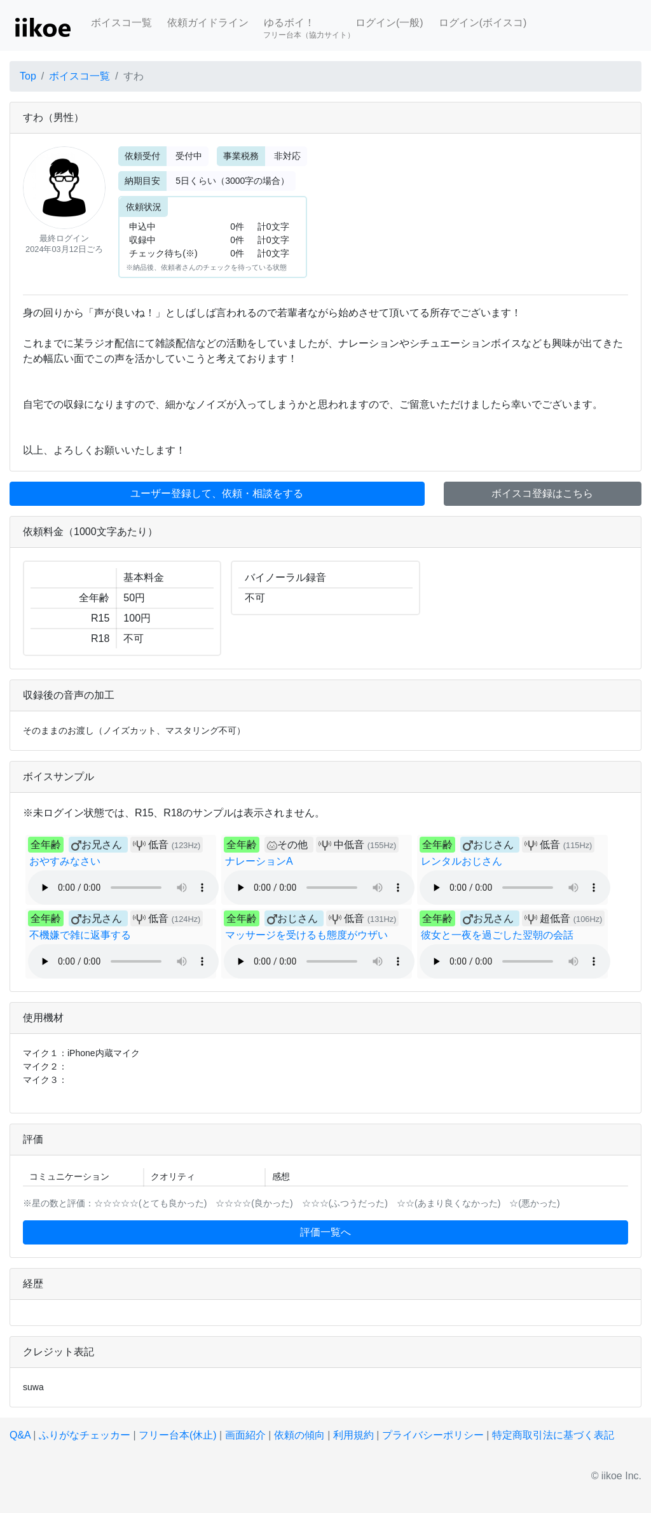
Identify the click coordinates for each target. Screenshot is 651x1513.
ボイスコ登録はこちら (542, 493)
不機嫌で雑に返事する (80, 935)
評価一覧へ (325, 1232)
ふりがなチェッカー (84, 1435)
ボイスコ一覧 (121, 22)
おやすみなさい (64, 861)
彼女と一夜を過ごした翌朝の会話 (497, 935)
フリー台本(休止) (178, 1435)
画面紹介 (245, 1435)
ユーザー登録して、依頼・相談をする (216, 493)
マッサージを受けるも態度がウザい (306, 935)
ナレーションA (259, 861)
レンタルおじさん (461, 861)
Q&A (20, 1435)
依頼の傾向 (299, 1435)
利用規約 (353, 1435)
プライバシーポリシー (433, 1435)
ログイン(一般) (389, 22)
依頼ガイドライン (208, 22)
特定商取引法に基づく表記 (553, 1435)
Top (28, 76)
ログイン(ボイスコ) (483, 22)
